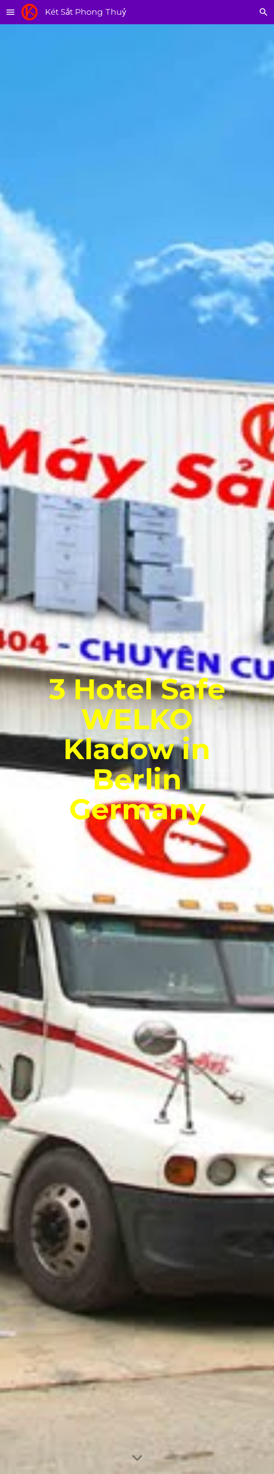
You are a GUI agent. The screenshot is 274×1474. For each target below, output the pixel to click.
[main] (137, 749)
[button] (10, 12)
